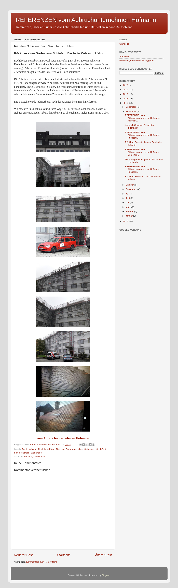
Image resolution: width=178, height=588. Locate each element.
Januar (129, 216)
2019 (126, 89)
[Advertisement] (144, 283)
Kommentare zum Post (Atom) (41, 562)
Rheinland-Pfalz (46, 449)
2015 (126, 221)
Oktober (130, 184)
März (128, 207)
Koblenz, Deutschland (35, 456)
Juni (128, 198)
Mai (128, 202)
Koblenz (33, 449)
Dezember (131, 107)
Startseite (64, 555)
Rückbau (60, 449)
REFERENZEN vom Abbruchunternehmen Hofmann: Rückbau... (142, 135)
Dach (25, 449)
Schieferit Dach (22, 452)
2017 (126, 98)
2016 (126, 103)
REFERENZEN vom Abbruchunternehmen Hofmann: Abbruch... (142, 118)
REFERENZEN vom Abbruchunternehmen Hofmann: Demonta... (142, 152)
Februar (130, 211)
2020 (126, 85)
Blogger (106, 575)
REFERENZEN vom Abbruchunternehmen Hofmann (86, 19)
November (131, 111)
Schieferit (101, 449)
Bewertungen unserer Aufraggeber (136, 60)
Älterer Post (103, 555)
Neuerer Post (23, 555)
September (132, 189)
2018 (126, 94)
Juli (128, 193)
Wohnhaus (36, 452)
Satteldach (89, 449)
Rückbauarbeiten (74, 449)
